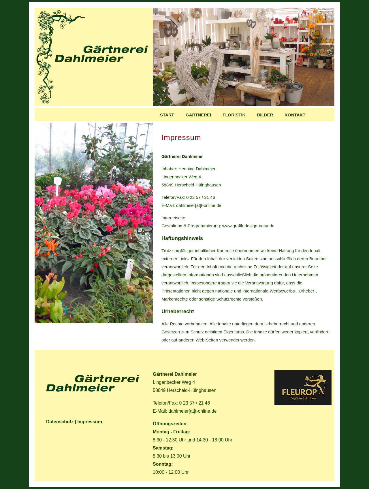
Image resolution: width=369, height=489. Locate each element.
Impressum (90, 421)
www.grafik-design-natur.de (248, 225)
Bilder (265, 114)
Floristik (234, 114)
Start (167, 114)
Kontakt (295, 114)
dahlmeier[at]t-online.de (198, 205)
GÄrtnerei (198, 114)
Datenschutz (60, 421)
